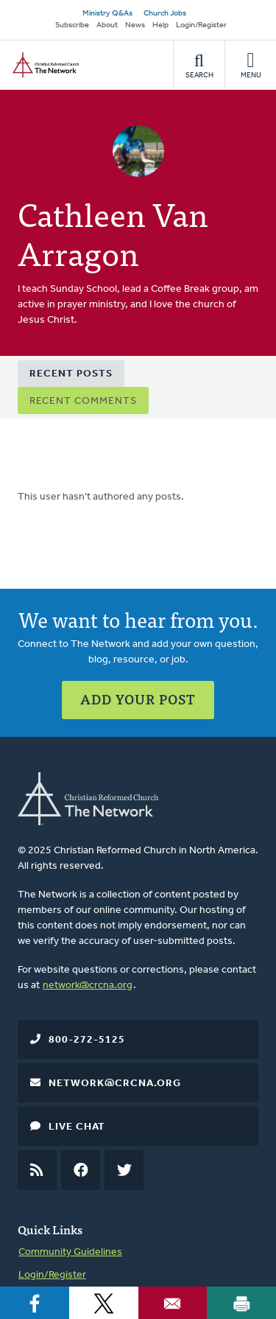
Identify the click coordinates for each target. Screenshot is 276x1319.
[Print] (241, 1303)
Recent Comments (83, 401)
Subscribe (72, 25)
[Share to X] (103, 1303)
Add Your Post (138, 699)
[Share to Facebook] (34, 1303)
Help (160, 25)
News (135, 25)
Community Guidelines (70, 1252)
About (107, 25)
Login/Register (201, 25)
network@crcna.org (87, 985)
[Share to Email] (173, 1303)
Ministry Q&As (107, 14)
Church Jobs (165, 14)
